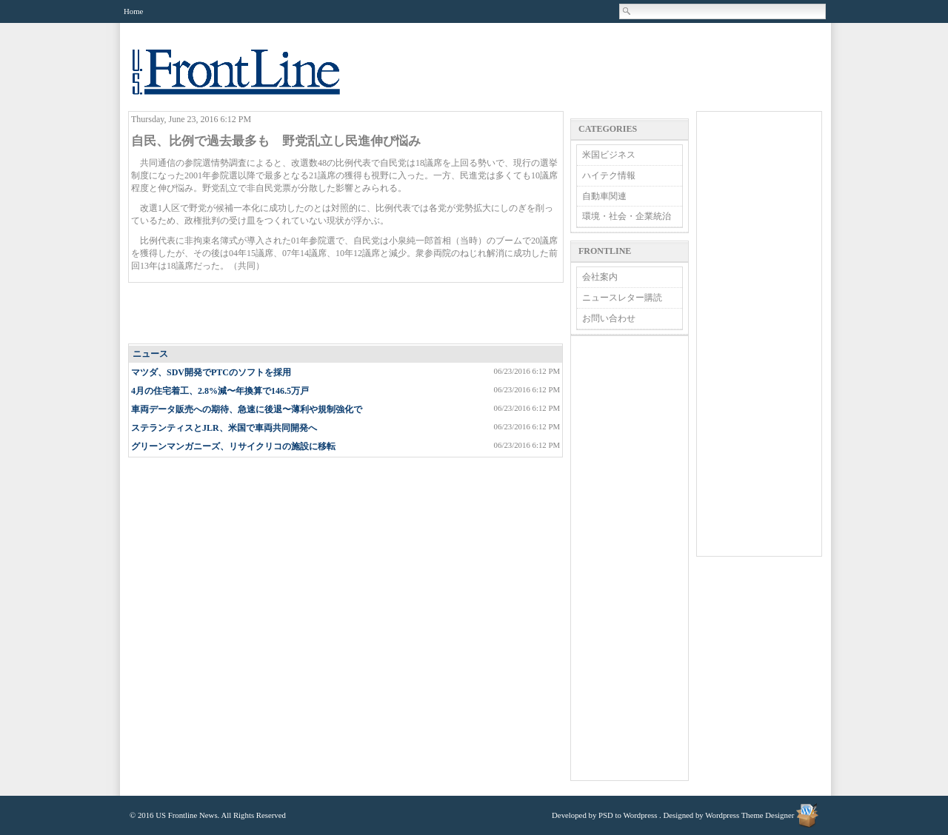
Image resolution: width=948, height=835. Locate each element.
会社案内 (600, 277)
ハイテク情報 (608, 175)
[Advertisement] (346, 314)
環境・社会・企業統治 (626, 216)
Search (627, 11)
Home (133, 11)
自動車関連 (604, 196)
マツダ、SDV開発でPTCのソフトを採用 (211, 372)
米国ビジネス (608, 155)
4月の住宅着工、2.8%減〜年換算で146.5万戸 (220, 391)
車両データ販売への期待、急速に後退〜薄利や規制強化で (246, 409)
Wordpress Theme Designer (749, 815)
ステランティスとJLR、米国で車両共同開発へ (224, 428)
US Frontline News (251, 80)
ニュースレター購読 (622, 297)
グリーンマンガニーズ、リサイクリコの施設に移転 (233, 446)
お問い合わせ (608, 318)
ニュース (150, 354)
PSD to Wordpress (627, 815)
